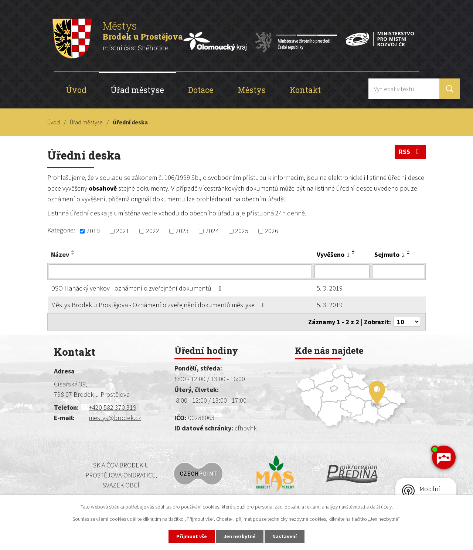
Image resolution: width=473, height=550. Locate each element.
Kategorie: (61, 230)
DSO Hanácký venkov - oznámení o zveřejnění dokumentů (138, 288)
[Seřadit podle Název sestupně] (73, 253)
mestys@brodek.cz (115, 417)
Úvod (76, 89)
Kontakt (305, 89)
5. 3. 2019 (330, 288)
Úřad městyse (137, 89)
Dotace (201, 89)
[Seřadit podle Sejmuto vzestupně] (409, 250)
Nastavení (285, 536)
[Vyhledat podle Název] (180, 271)
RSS (410, 151)
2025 (241, 231)
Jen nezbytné (240, 536)
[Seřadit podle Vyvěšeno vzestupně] (354, 250)
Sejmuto (389, 254)
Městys (252, 89)
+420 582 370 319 (112, 407)
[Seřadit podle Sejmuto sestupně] (409, 253)
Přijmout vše (191, 536)
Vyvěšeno (333, 254)
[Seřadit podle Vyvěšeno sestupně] (354, 253)
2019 (93, 231)
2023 (182, 231)
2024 (212, 231)
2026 (271, 231)
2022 (152, 231)
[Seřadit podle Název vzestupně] (73, 250)
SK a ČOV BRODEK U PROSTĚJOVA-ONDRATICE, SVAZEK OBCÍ (98, 475)
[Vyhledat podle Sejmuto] (398, 271)
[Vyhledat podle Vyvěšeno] (342, 271)
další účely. (381, 506)
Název (60, 254)
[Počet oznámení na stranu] (407, 322)
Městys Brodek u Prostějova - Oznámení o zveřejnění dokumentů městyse (159, 305)
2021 (122, 231)
